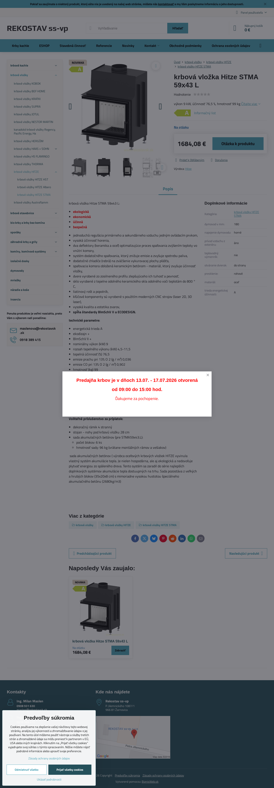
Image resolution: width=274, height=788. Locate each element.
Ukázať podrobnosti (49, 779)
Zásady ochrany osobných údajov (49, 758)
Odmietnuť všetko (26, 769)
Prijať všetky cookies (69, 769)
